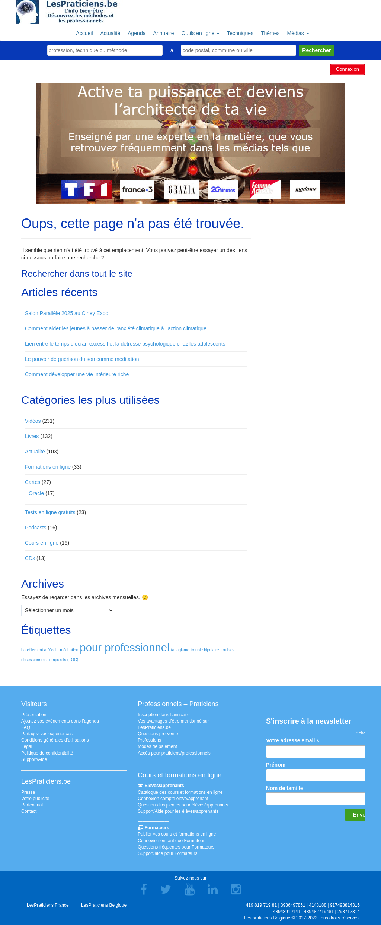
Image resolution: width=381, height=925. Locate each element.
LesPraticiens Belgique (104, 905)
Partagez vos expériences (47, 733)
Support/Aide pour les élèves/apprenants (178, 811)
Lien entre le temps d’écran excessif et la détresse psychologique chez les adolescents (125, 344)
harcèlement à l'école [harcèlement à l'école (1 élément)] (39, 650)
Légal (26, 746)
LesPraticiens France (48, 905)
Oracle (36, 493)
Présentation (33, 714)
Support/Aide (34, 759)
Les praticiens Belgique (267, 918)
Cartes (32, 482)
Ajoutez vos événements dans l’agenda (60, 721)
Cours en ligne (41, 543)
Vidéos (33, 421)
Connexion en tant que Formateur (171, 840)
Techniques (240, 33)
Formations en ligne (48, 467)
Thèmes (270, 33)
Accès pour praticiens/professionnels (174, 753)
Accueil (84, 33)
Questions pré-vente (158, 733)
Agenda (136, 33)
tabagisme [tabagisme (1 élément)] (180, 650)
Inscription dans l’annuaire (163, 714)
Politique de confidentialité (47, 753)
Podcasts (36, 528)
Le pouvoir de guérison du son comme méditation (82, 359)
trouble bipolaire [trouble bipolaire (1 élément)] (205, 650)
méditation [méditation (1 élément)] (69, 650)
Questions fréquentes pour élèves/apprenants (183, 805)
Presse (28, 792)
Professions (149, 740)
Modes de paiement (157, 746)
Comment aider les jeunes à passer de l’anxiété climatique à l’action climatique (115, 328)
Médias (298, 33)
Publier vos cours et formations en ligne (177, 834)
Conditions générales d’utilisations (55, 740)
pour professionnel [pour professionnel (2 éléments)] (124, 647)
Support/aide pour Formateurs (167, 853)
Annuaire (163, 33)
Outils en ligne (201, 33)
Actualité (110, 33)
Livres (32, 436)
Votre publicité (35, 798)
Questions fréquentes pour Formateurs (176, 847)
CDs (30, 558)
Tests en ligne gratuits (50, 512)
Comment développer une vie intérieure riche (77, 374)
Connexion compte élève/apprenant (173, 798)
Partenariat (32, 805)
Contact (28, 811)
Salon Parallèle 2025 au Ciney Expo (66, 313)
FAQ (25, 727)
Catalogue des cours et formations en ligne (180, 792)
